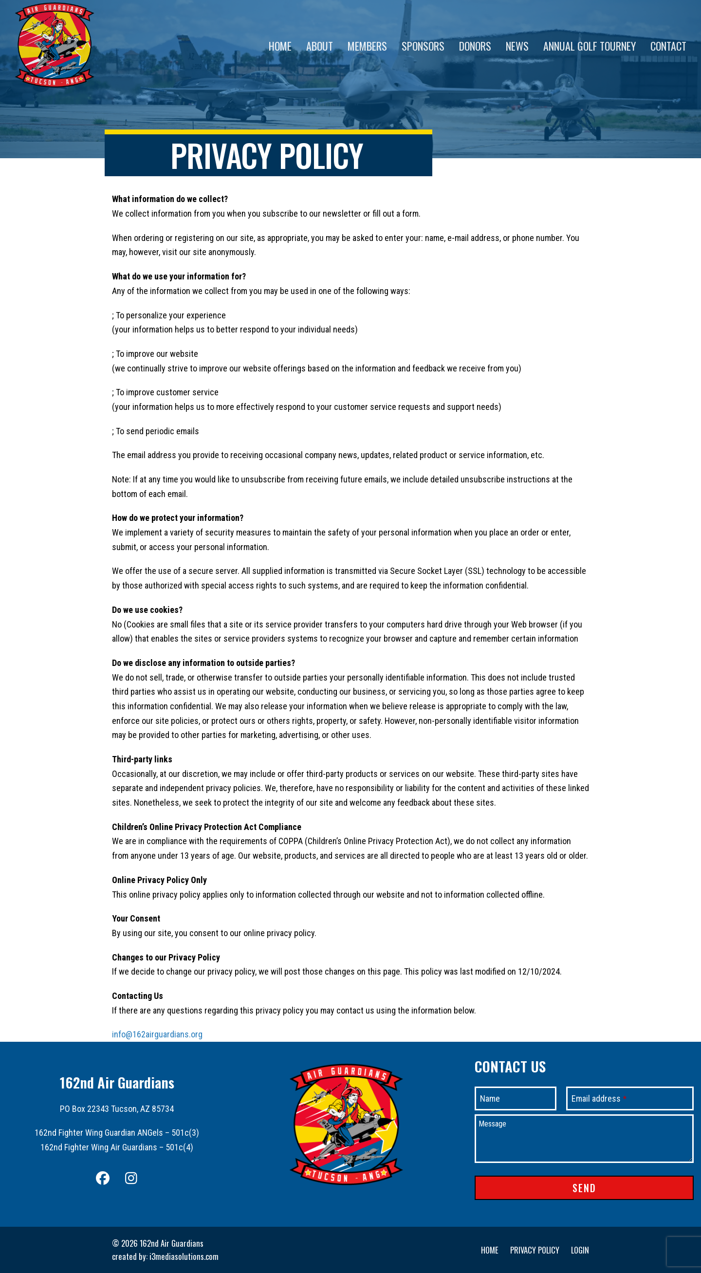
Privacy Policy (534, 1250)
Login (580, 1250)
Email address (599, 1098)
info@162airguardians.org (157, 1034)
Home (489, 1250)
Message (492, 1123)
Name (490, 1098)
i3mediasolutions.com (184, 1256)
